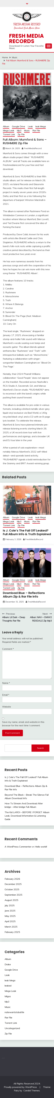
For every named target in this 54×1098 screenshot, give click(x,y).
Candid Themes (31, 1090)
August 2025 (11, 900)
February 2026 (12, 878)
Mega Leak (8, 130)
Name (6, 682)
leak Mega (40, 126)
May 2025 (10, 916)
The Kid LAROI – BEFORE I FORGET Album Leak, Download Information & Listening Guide (27, 816)
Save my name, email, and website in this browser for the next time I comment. (23, 723)
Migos (8, 996)
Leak (30, 126)
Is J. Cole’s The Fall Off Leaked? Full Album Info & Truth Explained (27, 532)
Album (6, 126)
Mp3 (19, 130)
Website (6, 706)
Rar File (36, 130)
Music (27, 130)
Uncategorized (12, 1028)
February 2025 (12, 932)
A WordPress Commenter (18, 846)
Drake (8, 964)
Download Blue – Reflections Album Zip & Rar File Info (24, 595)
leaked (8, 985)
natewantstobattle (14, 1012)
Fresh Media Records (26, 38)
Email (5, 694)
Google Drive (18, 126)
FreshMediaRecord (33, 148)
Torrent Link (9, 134)
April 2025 (10, 921)
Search (40, 748)
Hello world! (41, 846)
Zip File (21, 134)
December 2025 (13, 884)
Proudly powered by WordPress (20, 1087)
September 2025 (13, 894)
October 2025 (12, 889)
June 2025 (10, 910)
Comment (8, 648)
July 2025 (10, 905)
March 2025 (11, 926)
